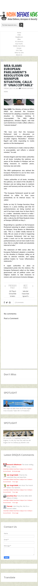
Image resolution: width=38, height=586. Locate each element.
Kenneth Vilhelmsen (14, 464)
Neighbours (19, 37)
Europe (19, 48)
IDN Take (19, 50)
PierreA (9, 506)
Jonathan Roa (12, 496)
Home (19, 33)
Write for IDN (19, 53)
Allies (19, 39)
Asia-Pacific (19, 44)
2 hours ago (15, 513)
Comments (19, 302)
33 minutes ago (16, 471)
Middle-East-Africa (19, 46)
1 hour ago (15, 481)
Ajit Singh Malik (12, 475)
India (19, 35)
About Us (19, 55)
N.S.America (19, 41)
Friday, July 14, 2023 (11, 88)
